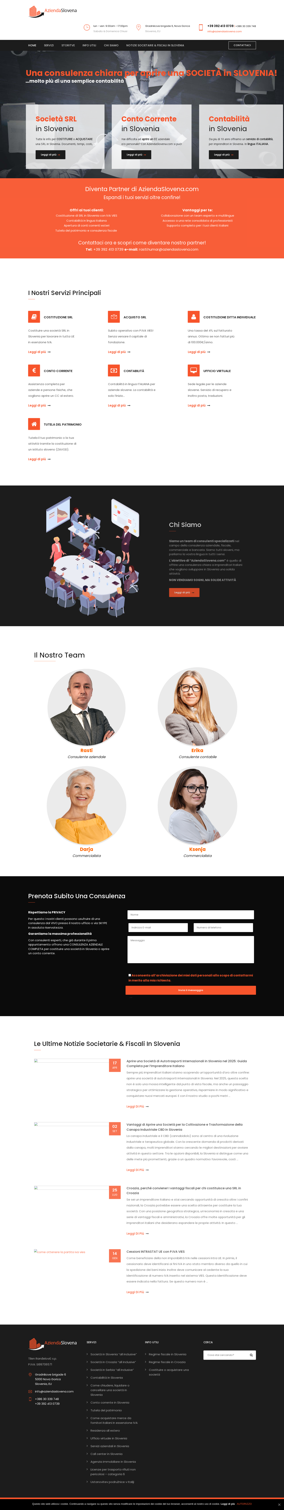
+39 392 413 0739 (221, 26)
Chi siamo (111, 45)
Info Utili (89, 45)
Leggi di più (50, 155)
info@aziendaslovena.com (225, 31)
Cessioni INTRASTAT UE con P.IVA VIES (156, 1254)
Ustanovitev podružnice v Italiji (112, 1482)
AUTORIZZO (244, 1503)
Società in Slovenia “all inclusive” (114, 1354)
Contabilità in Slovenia (107, 1378)
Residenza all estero (105, 1430)
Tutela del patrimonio (106, 1410)
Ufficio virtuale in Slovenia (109, 1438)
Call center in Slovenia (106, 1454)
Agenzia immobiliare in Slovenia (113, 1462)
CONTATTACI (242, 45)
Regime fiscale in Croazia (167, 1362)
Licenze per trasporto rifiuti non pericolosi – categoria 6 (113, 1471)
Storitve (68, 45)
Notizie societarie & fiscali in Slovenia (155, 45)
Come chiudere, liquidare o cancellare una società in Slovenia (110, 1390)
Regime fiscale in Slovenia (167, 1354)
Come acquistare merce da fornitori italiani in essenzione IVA (114, 1420)
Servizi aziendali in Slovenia (110, 1446)
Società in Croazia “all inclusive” (113, 1362)
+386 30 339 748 (245, 26)
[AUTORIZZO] (279, 1504)
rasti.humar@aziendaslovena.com (168, 249)
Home (32, 45)
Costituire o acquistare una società (169, 1372)
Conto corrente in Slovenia (110, 1402)
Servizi (49, 45)
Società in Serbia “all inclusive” (112, 1370)
